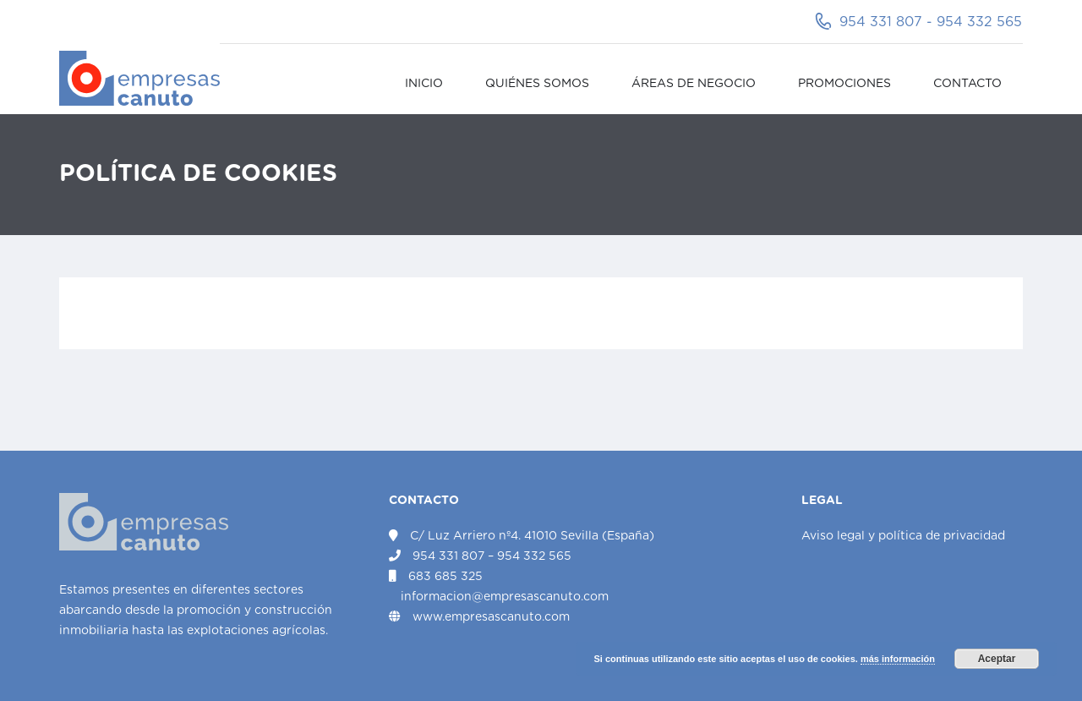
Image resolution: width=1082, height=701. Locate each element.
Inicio (424, 84)
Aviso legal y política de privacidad (903, 536)
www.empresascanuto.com (491, 617)
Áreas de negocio (693, 84)
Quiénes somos (537, 84)
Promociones (844, 84)
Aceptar (997, 659)
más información (898, 659)
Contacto (967, 84)
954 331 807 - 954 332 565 (930, 22)
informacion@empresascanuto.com (505, 597)
